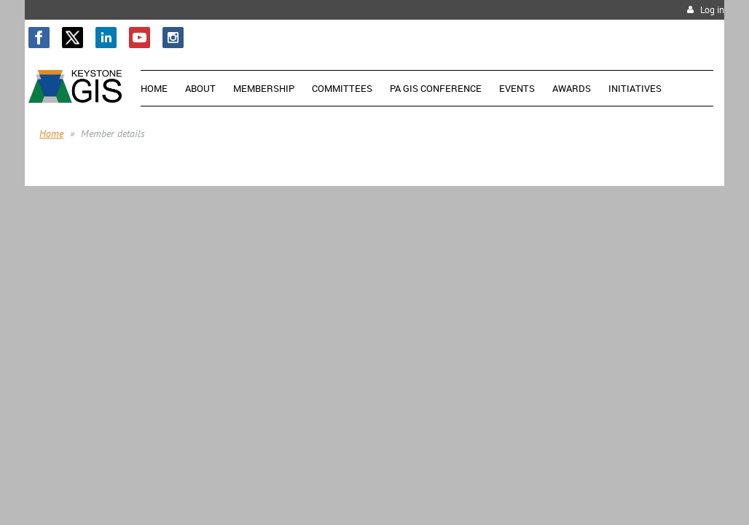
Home (51, 133)
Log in (712, 10)
